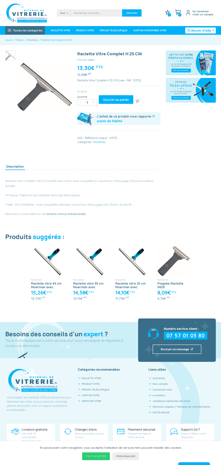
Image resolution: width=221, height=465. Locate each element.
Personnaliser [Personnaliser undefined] (125, 456)
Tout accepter (96, 456)
